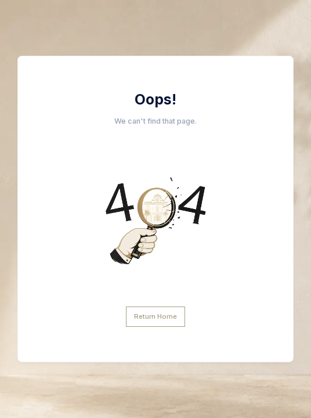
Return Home (155, 316)
